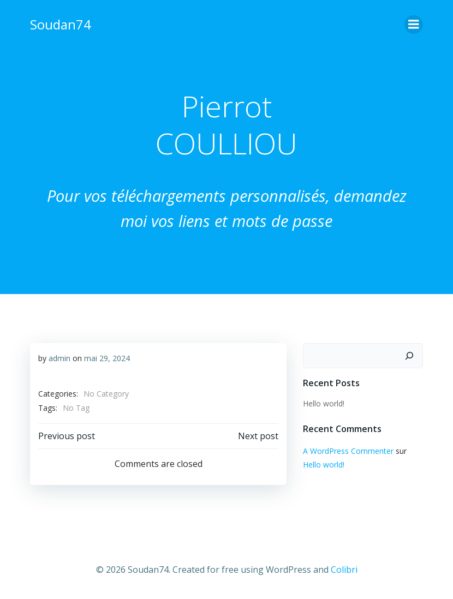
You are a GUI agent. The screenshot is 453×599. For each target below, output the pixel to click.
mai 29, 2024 (107, 358)
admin (59, 358)
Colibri (344, 570)
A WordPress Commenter (348, 451)
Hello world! (323, 403)
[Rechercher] (409, 356)
